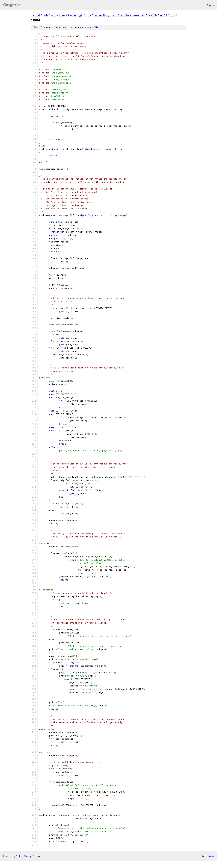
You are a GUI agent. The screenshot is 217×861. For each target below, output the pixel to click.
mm (172, 15)
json (211, 856)
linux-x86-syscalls (105, 15)
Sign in (210, 4)
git (81, 15)
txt (204, 856)
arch (154, 15)
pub (45, 15)
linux (62, 15)
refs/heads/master (132, 15)
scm (53, 15)
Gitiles (19, 856)
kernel (35, 15)
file (95, 27)
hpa (88, 15)
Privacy (27, 856)
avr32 (163, 15)
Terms (36, 856)
